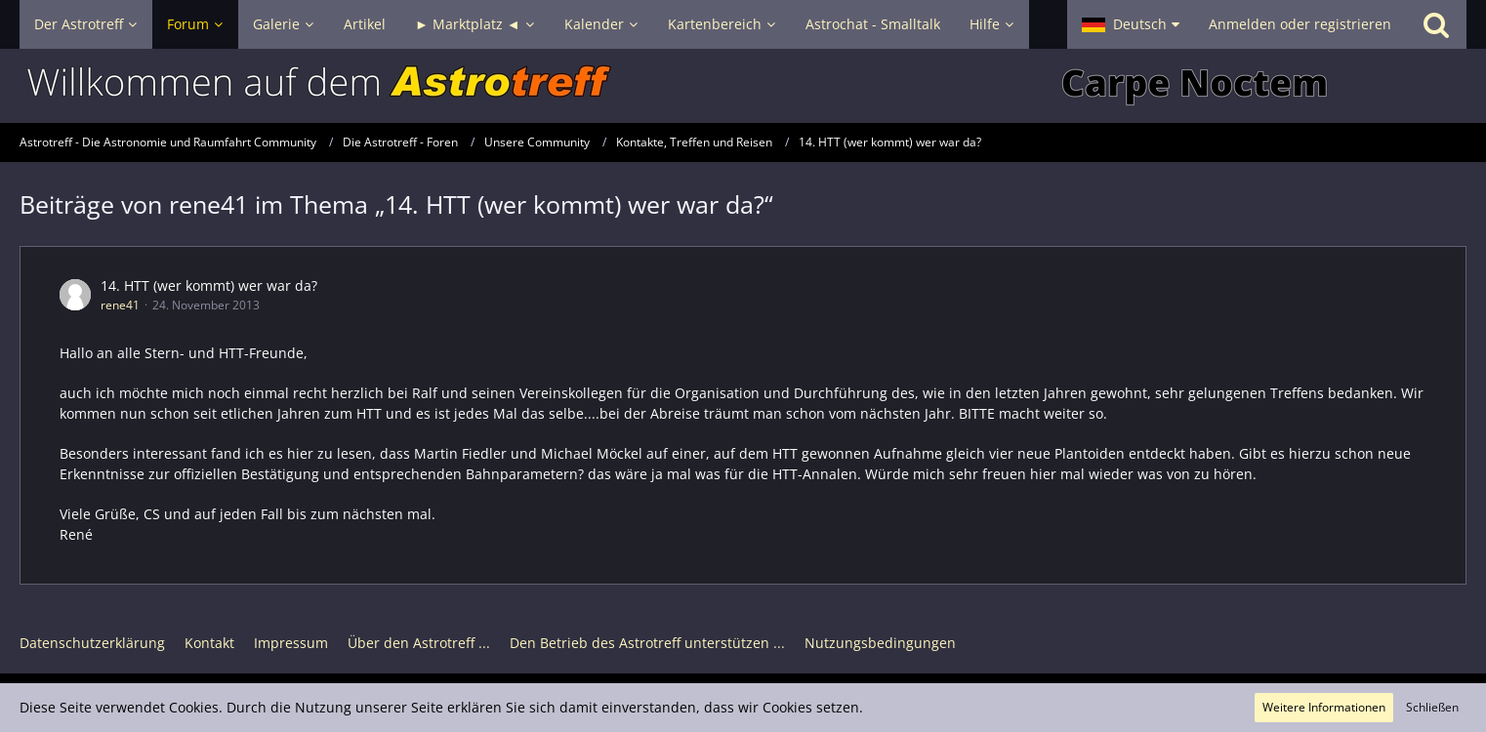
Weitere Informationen (1323, 707)
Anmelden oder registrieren (1300, 24)
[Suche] (1436, 24)
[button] (1130, 24)
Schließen (1432, 707)
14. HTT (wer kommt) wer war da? (209, 285)
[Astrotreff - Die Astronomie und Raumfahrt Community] (743, 86)
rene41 (120, 305)
